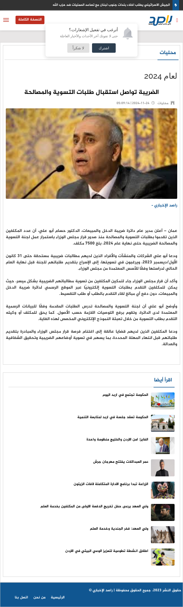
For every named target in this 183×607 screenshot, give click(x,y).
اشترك (104, 48)
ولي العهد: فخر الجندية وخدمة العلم (119, 529)
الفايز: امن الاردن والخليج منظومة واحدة (117, 439)
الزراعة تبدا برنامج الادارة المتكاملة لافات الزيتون (111, 484)
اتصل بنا (21, 597)
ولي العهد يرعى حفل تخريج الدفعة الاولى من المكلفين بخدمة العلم (94, 506)
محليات (168, 53)
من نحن (39, 597)
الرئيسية (58, 597)
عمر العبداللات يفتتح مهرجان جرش (120, 462)
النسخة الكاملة (30, 20)
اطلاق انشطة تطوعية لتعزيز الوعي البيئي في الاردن (106, 551)
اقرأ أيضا (163, 380)
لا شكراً (78, 48)
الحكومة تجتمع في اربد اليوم (125, 395)
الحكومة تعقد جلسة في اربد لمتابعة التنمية (112, 417)
